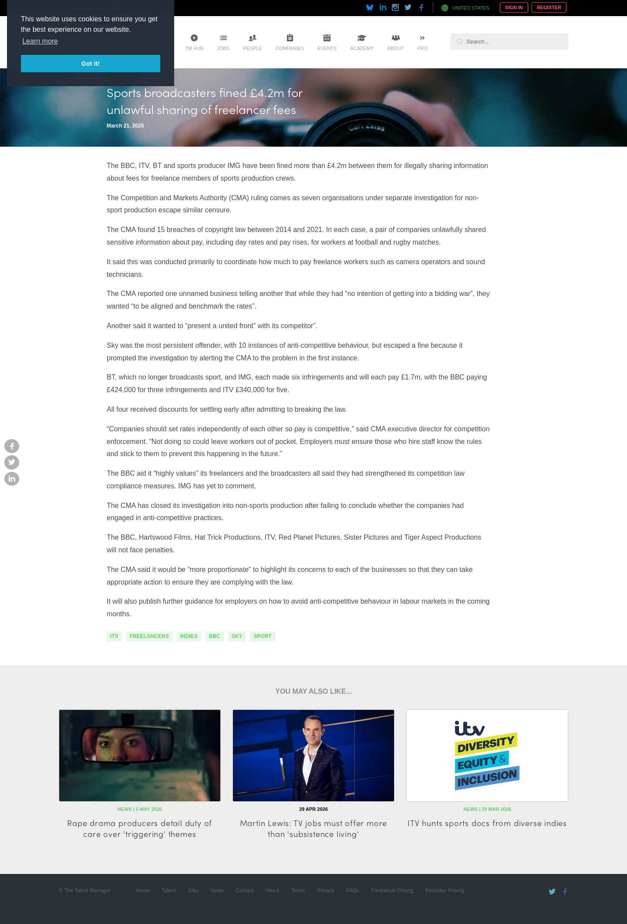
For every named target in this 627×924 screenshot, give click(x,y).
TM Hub (194, 48)
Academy (362, 48)
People (252, 48)
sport (262, 636)
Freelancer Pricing (392, 890)
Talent (168, 890)
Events (327, 48)
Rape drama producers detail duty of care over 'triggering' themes (139, 828)
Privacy (325, 890)
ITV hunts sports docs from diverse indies (487, 822)
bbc (214, 636)
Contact (244, 890)
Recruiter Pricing (444, 890)
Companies (290, 48)
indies (189, 636)
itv (114, 636)
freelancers (149, 636)
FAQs (352, 890)
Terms (298, 890)
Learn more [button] (40, 41)
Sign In (514, 7)
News (216, 890)
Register (549, 7)
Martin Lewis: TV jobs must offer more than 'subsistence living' (314, 828)
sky (237, 636)
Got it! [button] (90, 63)
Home (143, 890)
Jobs (223, 48)
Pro (422, 48)
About (396, 48)
